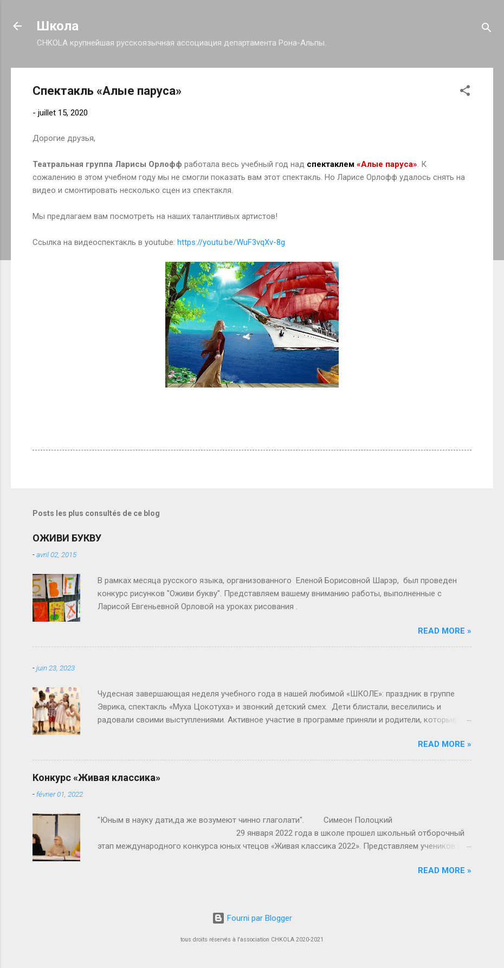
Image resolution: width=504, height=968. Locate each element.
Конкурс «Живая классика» (96, 777)
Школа (58, 26)
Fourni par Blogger (252, 918)
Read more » (444, 631)
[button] (464, 92)
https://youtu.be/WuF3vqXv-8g (231, 242)
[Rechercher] (486, 29)
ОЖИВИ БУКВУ (67, 538)
